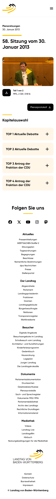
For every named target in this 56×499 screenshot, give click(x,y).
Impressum (28, 485)
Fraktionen (28, 297)
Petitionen (28, 312)
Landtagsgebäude (28, 304)
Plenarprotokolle (28, 390)
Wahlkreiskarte (28, 319)
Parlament (28, 289)
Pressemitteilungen (28, 239)
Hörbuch (28, 437)
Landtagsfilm (28, 433)
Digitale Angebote (28, 332)
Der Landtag (28, 281)
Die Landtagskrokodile (28, 366)
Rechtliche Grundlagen (28, 409)
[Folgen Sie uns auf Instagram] (37, 222)
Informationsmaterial (28, 413)
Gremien (28, 301)
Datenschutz (28, 477)
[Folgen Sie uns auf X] (19, 222)
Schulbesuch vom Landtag (28, 340)
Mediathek (28, 420)
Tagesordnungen (28, 250)
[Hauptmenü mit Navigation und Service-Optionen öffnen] (51, 8)
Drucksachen (28, 383)
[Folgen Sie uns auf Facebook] (10, 222)
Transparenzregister (28, 316)
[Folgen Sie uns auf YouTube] (28, 222)
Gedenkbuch (28, 351)
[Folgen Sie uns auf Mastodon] (46, 222)
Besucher (28, 327)
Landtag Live (28, 429)
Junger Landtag (28, 362)
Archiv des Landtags (28, 405)
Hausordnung (28, 355)
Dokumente (28, 374)
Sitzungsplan (28, 247)
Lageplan (28, 358)
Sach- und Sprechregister (28, 394)
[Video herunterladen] (6, 92)
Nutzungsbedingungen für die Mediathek (28, 441)
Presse (28, 269)
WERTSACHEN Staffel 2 (28, 243)
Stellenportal (28, 273)
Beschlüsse (28, 258)
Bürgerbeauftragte (28, 308)
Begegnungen (28, 254)
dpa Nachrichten (28, 265)
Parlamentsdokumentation (28, 379)
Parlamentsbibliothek (28, 401)
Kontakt (28, 473)
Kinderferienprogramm (28, 347)
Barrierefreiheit (28, 481)
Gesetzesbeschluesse (28, 386)
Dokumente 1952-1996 (28, 398)
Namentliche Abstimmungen (28, 261)
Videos (28, 426)
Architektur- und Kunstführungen (28, 344)
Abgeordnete (28, 286)
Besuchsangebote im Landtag (28, 336)
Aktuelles (28, 234)
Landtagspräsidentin (28, 293)
